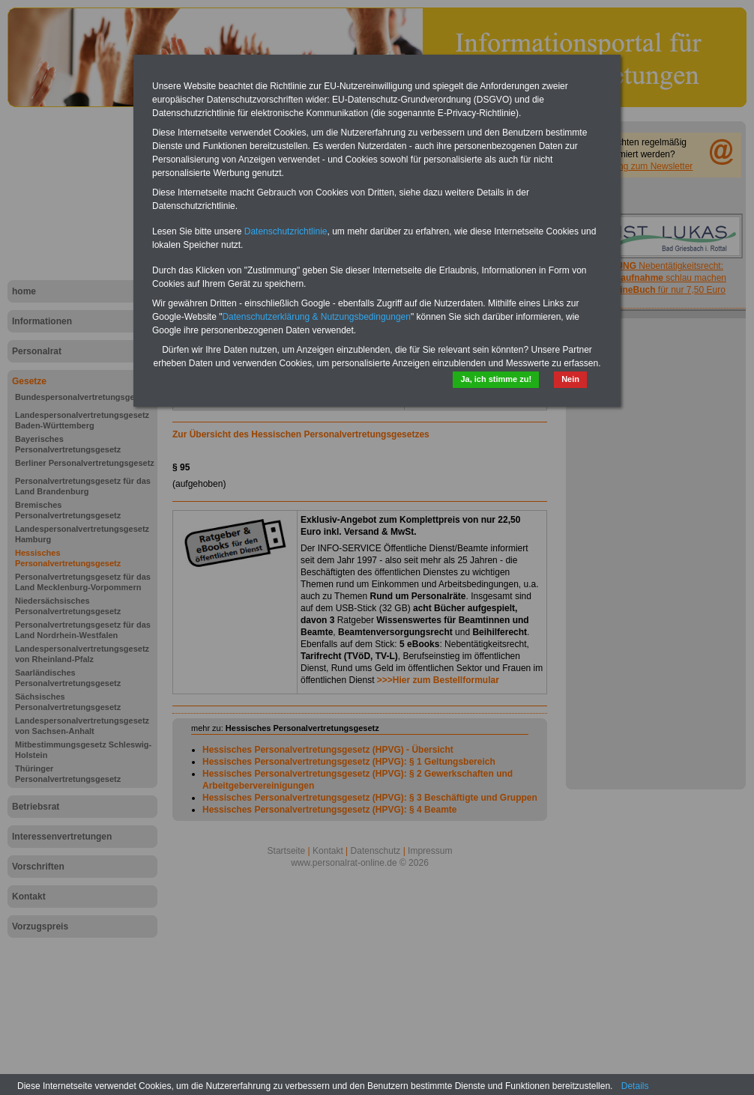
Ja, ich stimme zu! (495, 378)
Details (635, 1086)
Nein (570, 378)
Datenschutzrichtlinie (286, 231)
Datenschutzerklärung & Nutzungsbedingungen (316, 317)
